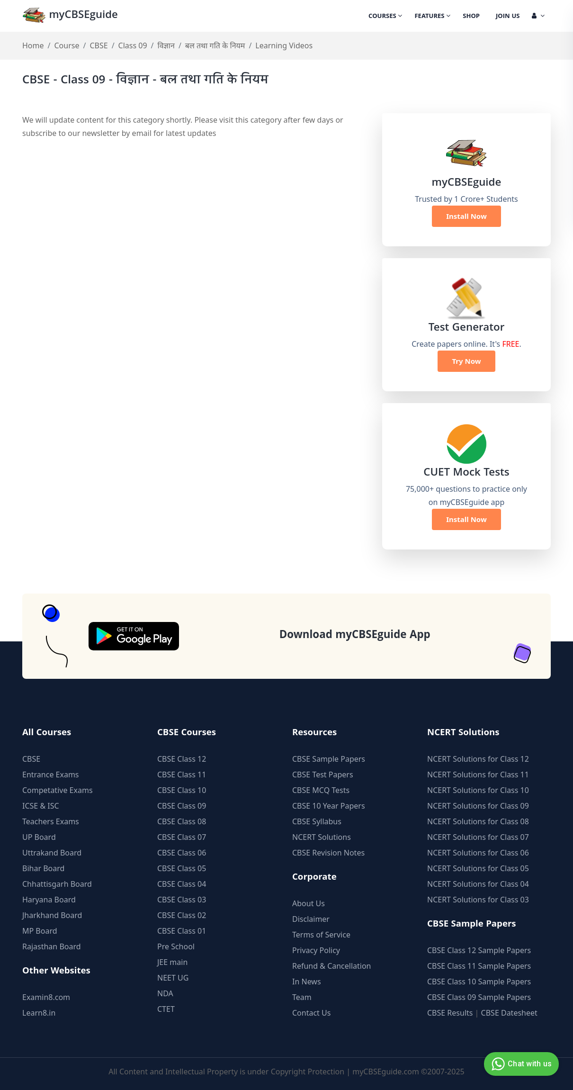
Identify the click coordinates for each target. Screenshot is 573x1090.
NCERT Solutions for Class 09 (478, 806)
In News (306, 981)
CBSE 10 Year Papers (328, 806)
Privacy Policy (316, 950)
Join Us (507, 16)
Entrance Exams (50, 774)
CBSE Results (450, 1013)
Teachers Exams (50, 821)
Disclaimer (311, 919)
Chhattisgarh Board (57, 884)
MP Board (39, 931)
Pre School (176, 946)
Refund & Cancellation (331, 966)
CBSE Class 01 (181, 931)
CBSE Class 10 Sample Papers (479, 981)
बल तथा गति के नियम (215, 45)
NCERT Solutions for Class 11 (478, 774)
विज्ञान (166, 45)
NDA (165, 993)
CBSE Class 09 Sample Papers (479, 997)
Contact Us (311, 1013)
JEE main (172, 962)
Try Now (466, 361)
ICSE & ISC (40, 806)
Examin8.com (46, 997)
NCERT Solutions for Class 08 (478, 821)
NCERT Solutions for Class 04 (478, 884)
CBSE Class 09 (181, 806)
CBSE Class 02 (181, 915)
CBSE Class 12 (181, 759)
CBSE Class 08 (181, 821)
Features (432, 16)
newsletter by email (116, 133)
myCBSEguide (70, 16)
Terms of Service (321, 934)
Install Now (466, 216)
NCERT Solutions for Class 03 (478, 899)
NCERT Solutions (321, 837)
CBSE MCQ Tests (320, 790)
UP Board (39, 837)
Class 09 (132, 45)
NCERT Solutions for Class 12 (478, 759)
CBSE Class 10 (181, 790)
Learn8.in (38, 1013)
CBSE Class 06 (181, 852)
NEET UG (172, 978)
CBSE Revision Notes (328, 852)
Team (302, 997)
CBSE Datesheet (509, 1013)
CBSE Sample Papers (328, 759)
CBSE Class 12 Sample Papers (479, 950)
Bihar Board (43, 868)
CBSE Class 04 (181, 884)
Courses (385, 16)
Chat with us (520, 1063)
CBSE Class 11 (181, 774)
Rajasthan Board (51, 946)
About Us (308, 903)
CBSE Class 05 (181, 868)
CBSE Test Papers (322, 774)
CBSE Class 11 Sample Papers (479, 966)
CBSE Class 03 (181, 899)
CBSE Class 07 (181, 837)
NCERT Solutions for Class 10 (478, 790)
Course (66, 45)
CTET (166, 1009)
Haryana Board (49, 899)
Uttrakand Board (51, 852)
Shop (471, 16)
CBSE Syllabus (316, 821)
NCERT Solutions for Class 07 (478, 837)
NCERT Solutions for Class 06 (478, 852)
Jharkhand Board (52, 915)
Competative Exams (57, 790)
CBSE (98, 45)
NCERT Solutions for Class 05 (478, 868)
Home (33, 45)
